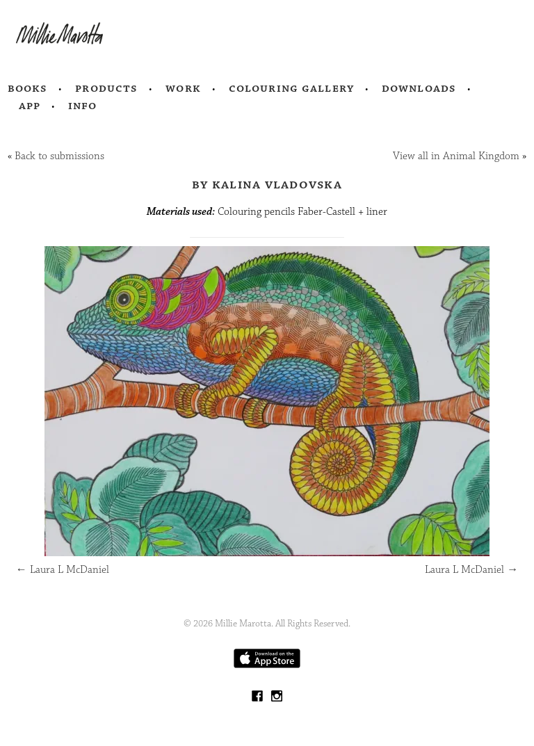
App (29, 105)
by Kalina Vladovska (267, 184)
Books (28, 88)
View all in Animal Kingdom (456, 156)
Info (82, 105)
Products (106, 88)
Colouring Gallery (291, 88)
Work (183, 88)
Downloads (419, 88)
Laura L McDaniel (62, 569)
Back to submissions (59, 156)
